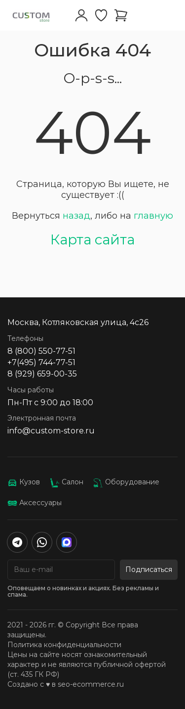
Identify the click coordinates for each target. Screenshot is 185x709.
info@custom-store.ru (51, 430)
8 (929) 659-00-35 (42, 373)
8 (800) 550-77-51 (41, 351)
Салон (66, 481)
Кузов (23, 481)
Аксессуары (34, 502)
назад (76, 215)
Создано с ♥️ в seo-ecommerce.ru (65, 684)
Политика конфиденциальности (64, 644)
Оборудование (126, 481)
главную (153, 215)
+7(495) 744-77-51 (41, 362)
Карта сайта (92, 239)
